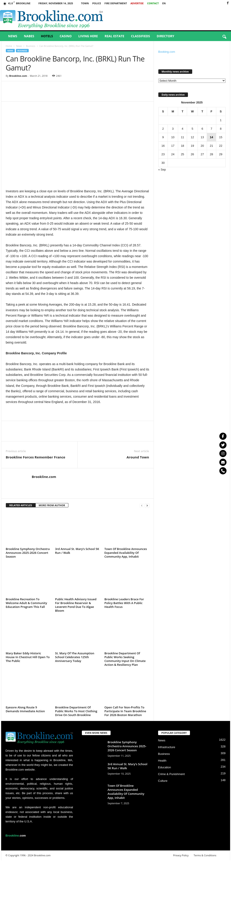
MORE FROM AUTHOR (52, 505)
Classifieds (140, 36)
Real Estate (114, 36)
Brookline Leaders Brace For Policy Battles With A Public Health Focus (124, 603)
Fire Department (116, 3)
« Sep (162, 169)
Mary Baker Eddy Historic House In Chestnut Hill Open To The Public (28, 657)
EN (164, 3)
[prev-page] (141, 505)
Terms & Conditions (205, 855)
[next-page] (147, 505)
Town (85, 3)
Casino (66, 36)
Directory (165, 36)
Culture (163, 780)
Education (164, 767)
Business (30, 46)
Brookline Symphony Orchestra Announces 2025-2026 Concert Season (28, 553)
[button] (224, 37)
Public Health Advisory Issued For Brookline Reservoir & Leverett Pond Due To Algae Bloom (76, 605)
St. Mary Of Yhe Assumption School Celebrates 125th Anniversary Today (74, 657)
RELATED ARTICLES (20, 505)
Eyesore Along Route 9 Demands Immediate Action (25, 709)
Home (9, 46)
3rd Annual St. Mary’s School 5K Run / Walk (77, 551)
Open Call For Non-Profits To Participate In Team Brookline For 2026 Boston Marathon (125, 711)
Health (162, 760)
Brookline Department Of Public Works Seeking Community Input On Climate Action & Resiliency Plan (125, 659)
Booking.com (166, 51)
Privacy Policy (181, 855)
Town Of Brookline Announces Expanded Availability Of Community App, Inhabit (126, 553)
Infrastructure (166, 747)
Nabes (29, 36)
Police (96, 3)
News (12, 36)
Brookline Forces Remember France (35, 457)
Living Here (88, 36)
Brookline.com (18, 75)
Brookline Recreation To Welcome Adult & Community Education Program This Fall (26, 603)
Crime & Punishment (171, 774)
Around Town (137, 457)
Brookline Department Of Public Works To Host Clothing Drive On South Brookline (76, 711)
